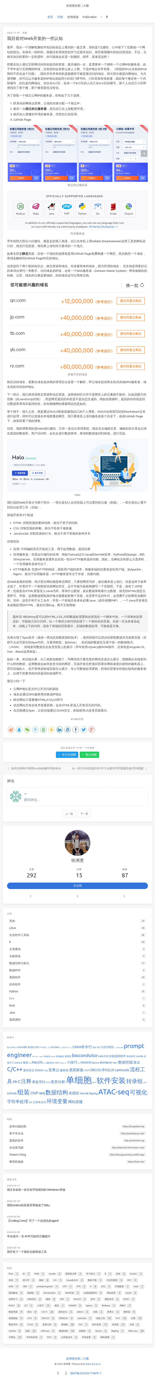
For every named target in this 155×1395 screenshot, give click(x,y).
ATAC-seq (113, 1092)
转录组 (134, 1081)
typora (95, 1062)
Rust (9, 1047)
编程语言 (50, 1063)
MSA (15, 1047)
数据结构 (56, 1092)
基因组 (68, 1056)
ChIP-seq (37, 1093)
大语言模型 (107, 1047)
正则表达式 (39, 1102)
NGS (30, 1102)
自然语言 (18, 1063)
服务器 (64, 1070)
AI (13, 1047)
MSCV (62, 1063)
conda (139, 1056)
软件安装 (111, 1080)
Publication (90, 17)
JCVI (86, 1070)
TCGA (48, 1082)
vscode (22, 1047)
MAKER (86, 1062)
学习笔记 (42, 1047)
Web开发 (78, 719)
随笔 (25, 1062)
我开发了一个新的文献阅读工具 (27, 1251)
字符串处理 (17, 1101)
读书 (44, 1063)
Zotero (39, 1070)
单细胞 (79, 1080)
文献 (46, 1071)
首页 (50, 17)
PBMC (115, 1063)
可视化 (138, 1092)
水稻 (145, 1082)
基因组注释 (33, 1047)
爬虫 (79, 1063)
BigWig (93, 1093)
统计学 (65, 1047)
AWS (118, 1047)
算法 (136, 1062)
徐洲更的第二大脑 (77, 5)
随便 (69, 1047)
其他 (24, 32)
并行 (115, 1047)
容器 (61, 1047)
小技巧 (72, 1062)
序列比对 (108, 1070)
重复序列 (38, 1082)
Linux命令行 (82, 1047)
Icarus (97, 1364)
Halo (88, 1364)
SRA (122, 1047)
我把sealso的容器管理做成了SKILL (28, 1205)
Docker (55, 1047)
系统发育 (130, 1056)
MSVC (57, 1063)
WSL (41, 1056)
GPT (33, 1056)
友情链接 (73, 17)
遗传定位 (28, 1070)
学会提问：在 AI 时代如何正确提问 (28, 1236)
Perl (94, 1082)
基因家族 (76, 1070)
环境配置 (46, 1056)
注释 (26, 1081)
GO (71, 1047)
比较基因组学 (117, 1056)
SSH (30, 1063)
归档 (60, 17)
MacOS (37, 1062)
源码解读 (60, 1056)
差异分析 (58, 1082)
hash (53, 1056)
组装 (23, 1092)
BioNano (106, 1062)
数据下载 (96, 1047)
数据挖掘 (125, 1062)
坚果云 (53, 1070)
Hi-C (16, 1081)
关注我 (77, 885)
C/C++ (14, 1069)
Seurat (84, 1093)
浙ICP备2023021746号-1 (85, 1373)
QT (65, 1063)
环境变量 (57, 1101)
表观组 (74, 1093)
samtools (122, 1070)
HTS (37, 1056)
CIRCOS (95, 1070)
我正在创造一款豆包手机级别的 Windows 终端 (36, 1189)
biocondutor (85, 1055)
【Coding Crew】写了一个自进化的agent (33, 1220)
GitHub (12, 1093)
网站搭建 (75, 1102)
